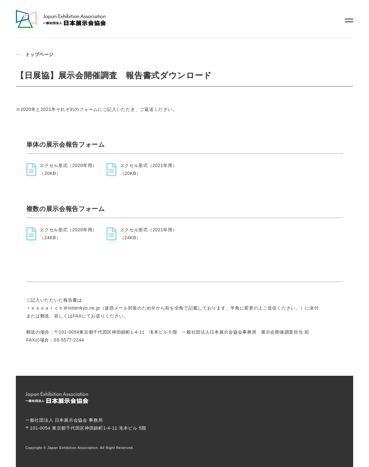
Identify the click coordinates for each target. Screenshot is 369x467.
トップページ (39, 54)
